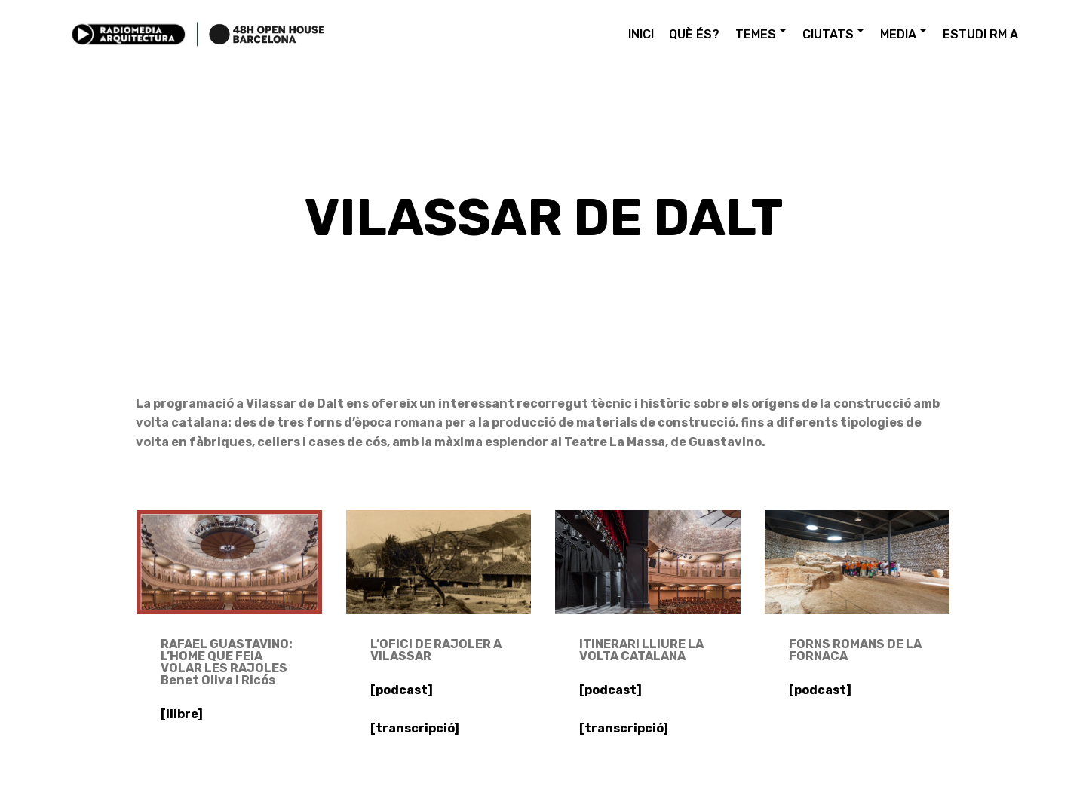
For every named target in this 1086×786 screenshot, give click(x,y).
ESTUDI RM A (980, 34)
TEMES (755, 34)
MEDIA (898, 34)
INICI (641, 34)
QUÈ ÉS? (694, 34)
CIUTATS (828, 34)
